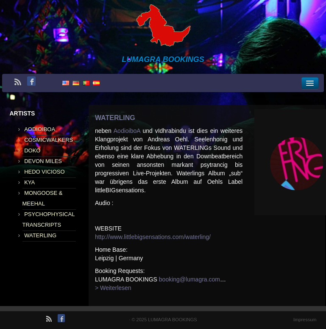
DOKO (32, 150)
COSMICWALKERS (48, 140)
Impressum (304, 319)
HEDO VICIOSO (44, 172)
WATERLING (40, 235)
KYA (29, 182)
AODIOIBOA (39, 129)
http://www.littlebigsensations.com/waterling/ (153, 236)
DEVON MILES (43, 161)
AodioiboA (127, 130)
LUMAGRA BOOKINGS (172, 319)
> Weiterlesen (113, 287)
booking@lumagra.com (189, 279)
